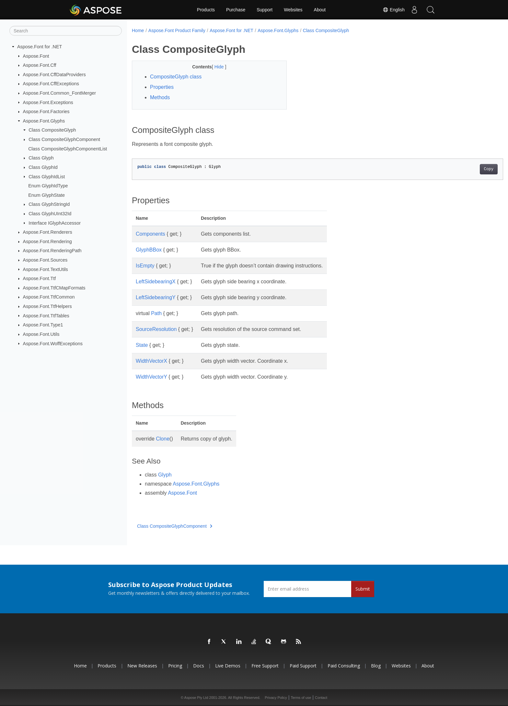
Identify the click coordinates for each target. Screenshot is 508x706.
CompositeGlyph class (176, 76)
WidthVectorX (151, 361)
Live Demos (227, 666)
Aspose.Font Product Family (176, 30)
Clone (162, 438)
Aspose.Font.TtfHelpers (47, 306)
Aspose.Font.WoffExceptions (53, 343)
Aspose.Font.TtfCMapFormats (54, 287)
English (394, 10)
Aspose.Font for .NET (39, 46)
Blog (376, 666)
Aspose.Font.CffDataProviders (54, 74)
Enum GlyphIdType (48, 185)
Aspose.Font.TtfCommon (49, 297)
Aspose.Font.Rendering (47, 241)
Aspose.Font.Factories (46, 111)
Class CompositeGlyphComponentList (67, 148)
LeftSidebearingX (156, 281)
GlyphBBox (149, 250)
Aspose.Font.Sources (45, 260)
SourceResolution (156, 329)
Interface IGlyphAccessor (55, 222)
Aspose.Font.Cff (39, 65)
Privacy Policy (276, 698)
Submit (362, 589)
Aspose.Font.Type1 (43, 324)
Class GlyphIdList (47, 176)
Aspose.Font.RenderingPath (52, 250)
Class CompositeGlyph (52, 130)
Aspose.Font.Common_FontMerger (59, 93)
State (142, 345)
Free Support (265, 666)
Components (150, 234)
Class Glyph (41, 157)
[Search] (65, 31)
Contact (321, 698)
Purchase (235, 9)
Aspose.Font (36, 55)
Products (206, 9)
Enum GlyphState (46, 195)
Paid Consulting (344, 666)
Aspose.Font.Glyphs (44, 121)
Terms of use (301, 698)
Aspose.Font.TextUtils (45, 269)
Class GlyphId (43, 167)
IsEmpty (145, 265)
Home (138, 30)
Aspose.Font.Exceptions (48, 102)
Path (156, 313)
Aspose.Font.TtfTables (46, 315)
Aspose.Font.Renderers (47, 232)
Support (264, 9)
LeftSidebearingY (155, 297)
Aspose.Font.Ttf (39, 278)
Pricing (175, 666)
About (320, 9)
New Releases (142, 666)
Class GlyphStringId (49, 204)
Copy (463, 169)
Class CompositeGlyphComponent (64, 139)
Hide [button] (214, 66)
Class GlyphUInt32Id (50, 213)
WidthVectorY (151, 377)
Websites (293, 9)
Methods (160, 97)
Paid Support (303, 666)
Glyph (165, 474)
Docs (198, 666)
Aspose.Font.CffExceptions (51, 83)
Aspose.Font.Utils (41, 334)
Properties (162, 87)
